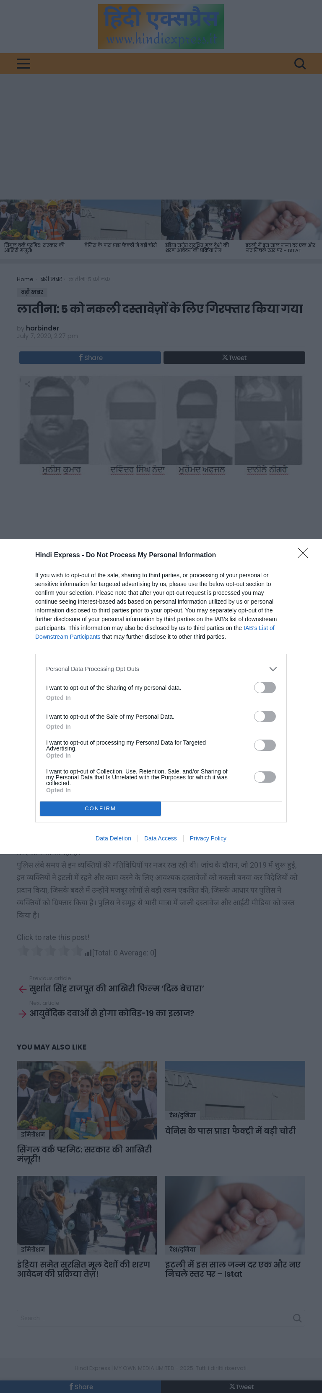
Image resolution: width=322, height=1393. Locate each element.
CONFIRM (100, 808)
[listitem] (161, 669)
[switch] (265, 687)
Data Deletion (113, 838)
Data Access (160, 838)
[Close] (306, 555)
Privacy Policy (208, 838)
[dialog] (161, 696)
